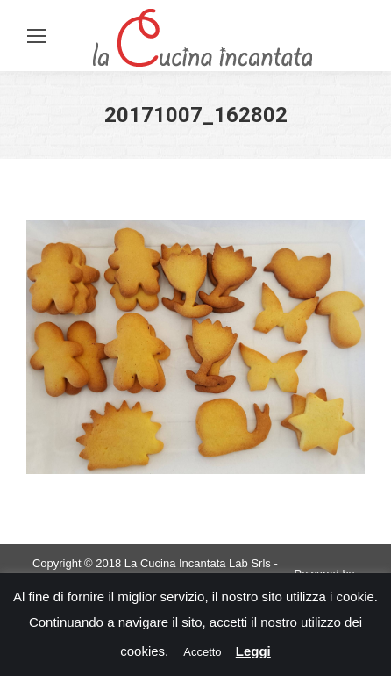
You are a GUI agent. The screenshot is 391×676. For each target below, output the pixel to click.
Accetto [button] (202, 651)
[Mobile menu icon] (36, 36)
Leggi (253, 651)
